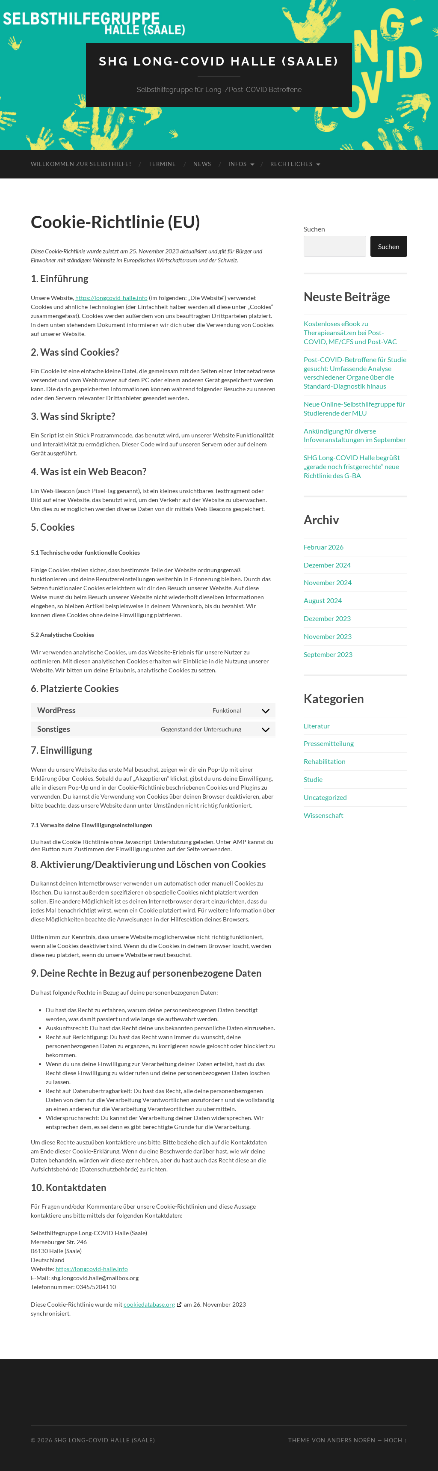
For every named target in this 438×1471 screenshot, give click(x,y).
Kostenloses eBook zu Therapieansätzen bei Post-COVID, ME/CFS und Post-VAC (350, 332)
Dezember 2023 (327, 618)
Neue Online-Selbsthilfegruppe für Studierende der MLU (354, 408)
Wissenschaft (323, 815)
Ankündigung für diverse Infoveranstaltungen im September (355, 435)
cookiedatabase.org (149, 1304)
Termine (162, 163)
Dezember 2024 (327, 565)
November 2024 (328, 582)
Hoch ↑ (395, 1440)
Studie (313, 779)
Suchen (314, 229)
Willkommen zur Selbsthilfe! (81, 163)
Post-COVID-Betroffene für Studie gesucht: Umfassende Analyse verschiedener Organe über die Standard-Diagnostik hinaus (355, 372)
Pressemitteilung (329, 743)
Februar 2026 (323, 547)
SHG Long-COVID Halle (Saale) (219, 61)
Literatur (317, 726)
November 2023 (328, 636)
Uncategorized (325, 797)
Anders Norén (351, 1440)
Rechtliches (291, 163)
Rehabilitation (325, 761)
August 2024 (323, 600)
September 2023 (328, 654)
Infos (237, 163)
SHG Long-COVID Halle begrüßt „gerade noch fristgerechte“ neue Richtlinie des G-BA (352, 466)
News (202, 163)
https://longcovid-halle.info (111, 297)
